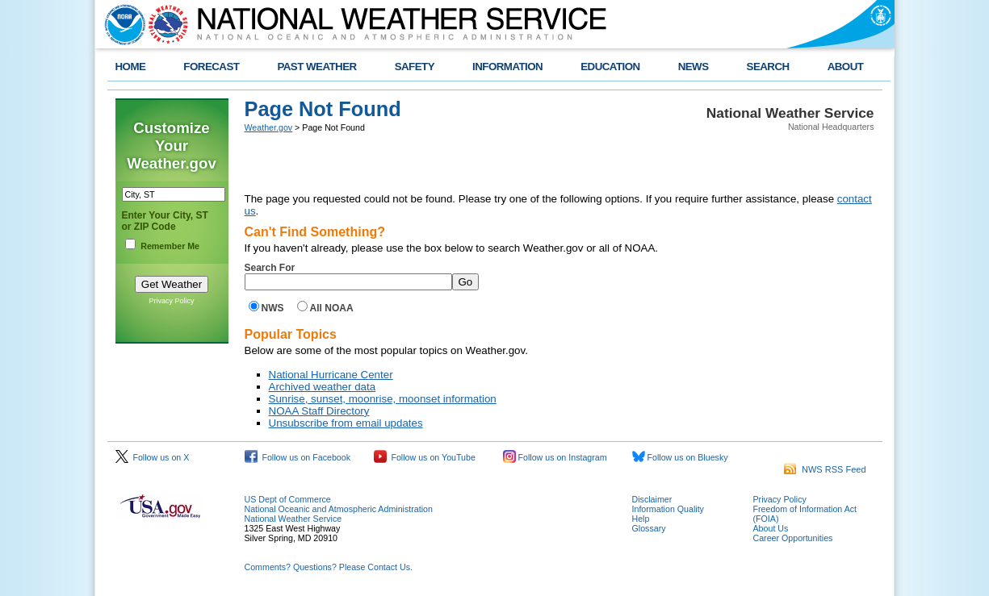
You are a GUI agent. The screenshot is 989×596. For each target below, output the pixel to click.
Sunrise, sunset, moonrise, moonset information (383, 399)
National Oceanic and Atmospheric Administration (339, 509)
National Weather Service (293, 518)
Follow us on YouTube (425, 457)
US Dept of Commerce (288, 499)
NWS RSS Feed (825, 469)
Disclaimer (652, 499)
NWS (273, 308)
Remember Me (169, 246)
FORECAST (211, 66)
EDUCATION (609, 66)
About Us (771, 528)
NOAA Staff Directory (319, 411)
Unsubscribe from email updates (346, 423)
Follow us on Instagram (555, 457)
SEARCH (768, 66)
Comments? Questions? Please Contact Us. (329, 567)
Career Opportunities (793, 538)
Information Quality (668, 509)
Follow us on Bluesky (680, 457)
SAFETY (414, 66)
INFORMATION (507, 66)
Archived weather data (322, 387)
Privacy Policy (171, 301)
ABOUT (846, 66)
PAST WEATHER (316, 66)
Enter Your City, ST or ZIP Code (165, 221)
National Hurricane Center (331, 375)
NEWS (693, 66)
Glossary (649, 528)
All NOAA (332, 308)
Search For (270, 267)
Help (641, 518)
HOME (130, 66)
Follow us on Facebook (298, 457)
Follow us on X (152, 457)
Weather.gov (269, 127)
